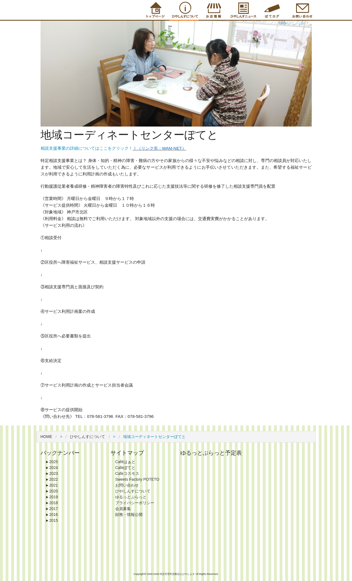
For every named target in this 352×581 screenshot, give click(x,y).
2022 (51, 479)
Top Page (154, 10)
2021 (51, 485)
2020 (51, 491)
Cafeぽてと (125, 467)
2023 (51, 473)
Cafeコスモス (127, 473)
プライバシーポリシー (134, 503)
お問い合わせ (127, 485)
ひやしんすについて (87, 436)
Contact (301, 10)
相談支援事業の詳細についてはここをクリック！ (87, 148)
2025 (51, 461)
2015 (51, 520)
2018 (51, 503)
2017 (51, 508)
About (184, 10)
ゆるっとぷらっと (131, 497)
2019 (51, 497)
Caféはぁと (125, 461)
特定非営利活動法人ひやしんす (178, 574)
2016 (51, 514)
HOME (46, 436)
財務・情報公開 (129, 514)
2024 (51, 467)
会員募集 (123, 508)
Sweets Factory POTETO (137, 479)
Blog (272, 10)
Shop (213, 10)
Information (242, 10)
